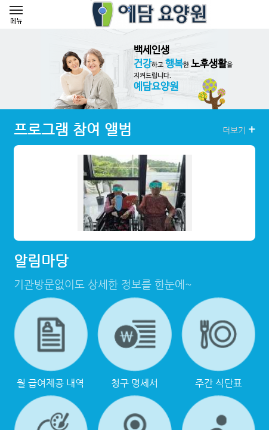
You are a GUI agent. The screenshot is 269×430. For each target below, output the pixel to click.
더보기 (238, 130)
